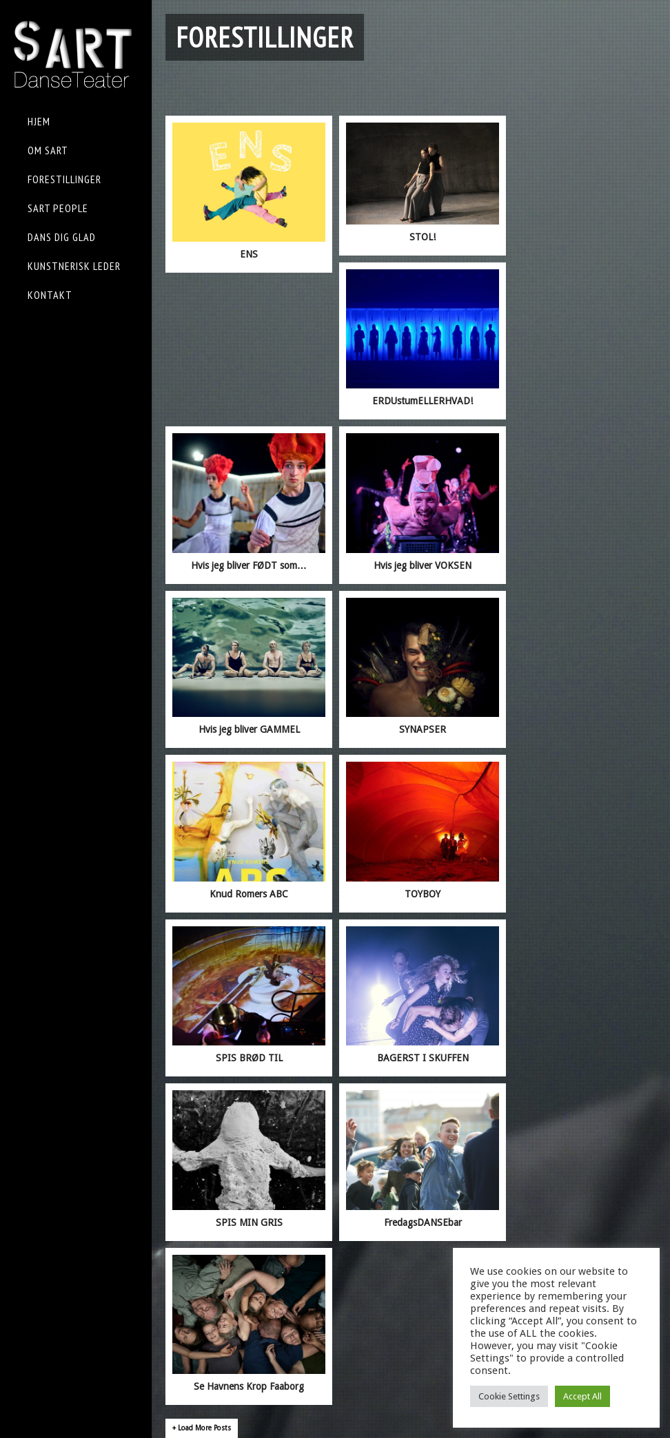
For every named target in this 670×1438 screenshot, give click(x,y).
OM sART (48, 150)
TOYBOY (422, 893)
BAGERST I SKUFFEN (423, 1057)
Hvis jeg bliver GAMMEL (249, 729)
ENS (249, 254)
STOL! (422, 236)
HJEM (39, 121)
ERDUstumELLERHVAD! (422, 400)
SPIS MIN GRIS (249, 1222)
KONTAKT (50, 295)
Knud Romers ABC (249, 893)
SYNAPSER (422, 729)
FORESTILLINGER (64, 179)
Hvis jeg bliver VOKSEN (422, 565)
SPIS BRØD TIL (249, 1057)
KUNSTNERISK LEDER (74, 266)
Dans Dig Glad (62, 237)
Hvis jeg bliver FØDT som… (249, 565)
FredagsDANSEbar (423, 1222)
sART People (58, 208)
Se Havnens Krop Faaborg (249, 1386)
